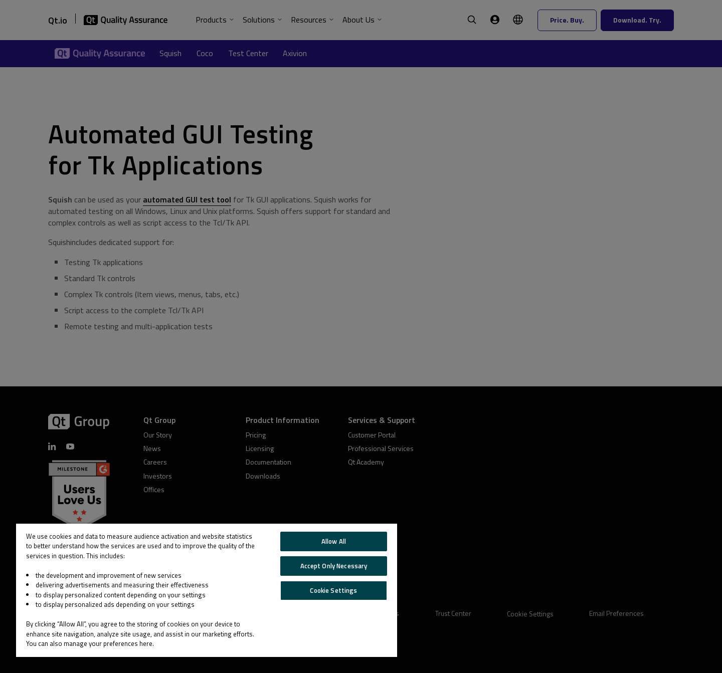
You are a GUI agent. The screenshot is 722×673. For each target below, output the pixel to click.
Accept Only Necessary (334, 566)
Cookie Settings (333, 590)
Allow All (333, 541)
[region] (206, 590)
